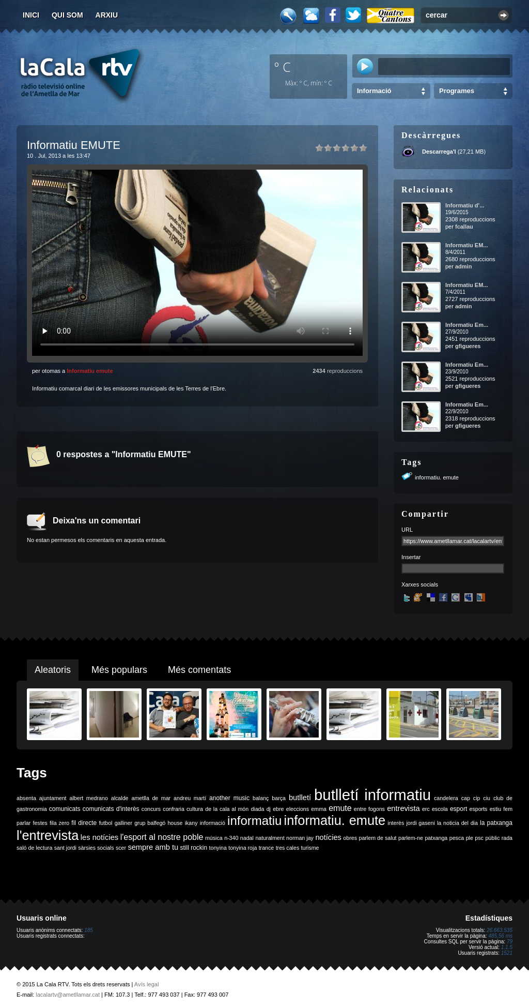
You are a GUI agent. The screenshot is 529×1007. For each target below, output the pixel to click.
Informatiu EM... (466, 245)
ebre (278, 809)
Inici (31, 15)
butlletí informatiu (372, 794)
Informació (374, 91)
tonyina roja (242, 848)
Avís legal (146, 984)
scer (121, 848)
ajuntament (53, 798)
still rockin (193, 847)
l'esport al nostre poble (162, 837)
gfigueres (468, 346)
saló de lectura (34, 848)
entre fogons (369, 809)
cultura (194, 809)
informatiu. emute (437, 477)
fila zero (59, 823)
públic (492, 838)
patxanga (436, 838)
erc (426, 809)
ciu (486, 798)
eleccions (297, 809)
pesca (456, 838)
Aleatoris (53, 670)
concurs (151, 809)
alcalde (120, 798)
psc (479, 838)
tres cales (288, 848)
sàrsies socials (96, 848)
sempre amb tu (153, 847)
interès (395, 823)
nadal (247, 838)
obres (350, 838)
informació (212, 823)
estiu (496, 809)
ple (469, 838)
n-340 (231, 838)
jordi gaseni (420, 823)
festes (40, 823)
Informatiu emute (90, 371)
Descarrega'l (439, 151)
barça (279, 798)
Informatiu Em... (466, 325)
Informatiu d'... (464, 205)
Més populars (119, 670)
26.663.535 (499, 930)
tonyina (218, 848)
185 (88, 930)
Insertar (411, 557)
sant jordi (65, 848)
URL (407, 530)
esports (478, 809)
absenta (26, 798)
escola (440, 809)
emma (318, 809)
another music (229, 798)
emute (340, 808)
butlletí (300, 797)
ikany (191, 823)
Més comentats (199, 670)
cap (465, 798)
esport (458, 809)
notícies (328, 837)
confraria (173, 809)
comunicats (65, 809)
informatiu (254, 821)
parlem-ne (410, 838)
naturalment (269, 838)
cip (476, 798)
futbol (105, 823)
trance (266, 848)
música (214, 838)
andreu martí (190, 798)
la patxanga (496, 822)
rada (507, 838)
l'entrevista (48, 835)
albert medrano (89, 798)
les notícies (99, 837)
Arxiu (107, 15)
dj (269, 809)
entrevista (403, 808)
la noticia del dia (457, 823)
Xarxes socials (419, 584)
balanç (261, 798)
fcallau (464, 226)
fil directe (84, 822)
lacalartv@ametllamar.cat (68, 994)
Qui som (67, 15)
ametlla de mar (150, 798)
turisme (310, 848)
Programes (456, 91)
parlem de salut (377, 838)
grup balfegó (149, 823)
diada (257, 809)
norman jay (300, 838)
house (174, 823)
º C (282, 67)
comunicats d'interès (111, 809)
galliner (123, 823)
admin (463, 266)
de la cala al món (226, 809)
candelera (446, 798)
